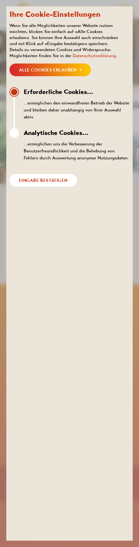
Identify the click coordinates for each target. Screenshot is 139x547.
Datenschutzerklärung (94, 55)
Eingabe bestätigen (43, 180)
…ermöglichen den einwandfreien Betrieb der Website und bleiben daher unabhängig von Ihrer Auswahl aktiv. (77, 103)
